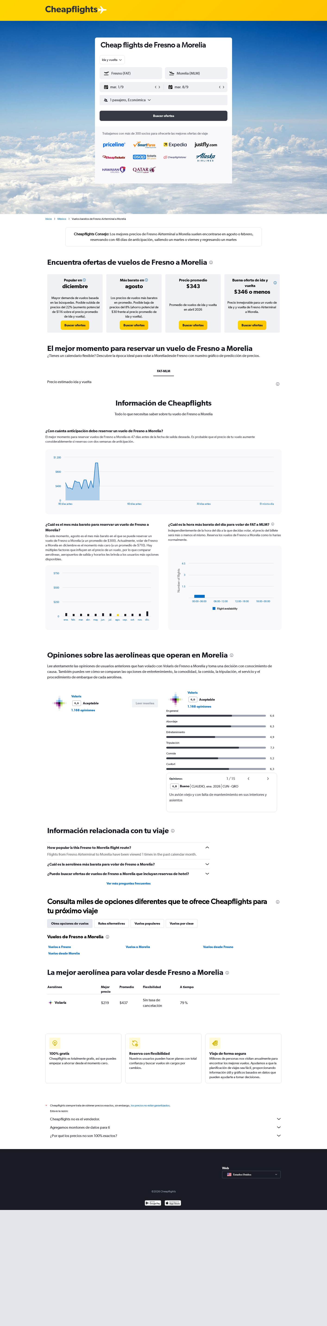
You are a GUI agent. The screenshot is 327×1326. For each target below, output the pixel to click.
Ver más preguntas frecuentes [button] (129, 883)
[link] (75, 325)
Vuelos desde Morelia (64, 953)
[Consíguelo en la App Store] (173, 1208)
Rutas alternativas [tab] (111, 923)
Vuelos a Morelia (138, 947)
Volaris (76, 696)
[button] (129, 87)
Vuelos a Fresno (59, 947)
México (61, 218)
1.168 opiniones (83, 710)
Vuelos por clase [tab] (182, 923)
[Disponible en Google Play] (153, 1208)
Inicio (48, 218)
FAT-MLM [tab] (163, 371)
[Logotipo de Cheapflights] (71, 10)
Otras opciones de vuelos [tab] (69, 923)
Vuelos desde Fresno (218, 947)
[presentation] (211, 262)
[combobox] (112, 59)
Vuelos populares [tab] (147, 923)
